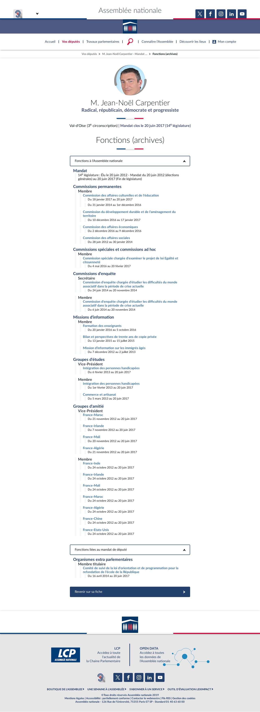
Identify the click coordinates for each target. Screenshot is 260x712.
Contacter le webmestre (146, 698)
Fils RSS (166, 698)
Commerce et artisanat (99, 394)
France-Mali (91, 437)
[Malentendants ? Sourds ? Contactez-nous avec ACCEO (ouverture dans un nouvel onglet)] (100, 678)
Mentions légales (74, 698)
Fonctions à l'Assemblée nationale (130, 161)
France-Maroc (93, 415)
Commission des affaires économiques (110, 227)
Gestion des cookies (183, 698)
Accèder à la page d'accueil (130, 25)
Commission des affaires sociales (106, 238)
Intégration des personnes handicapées (111, 368)
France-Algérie (93, 448)
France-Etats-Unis (96, 530)
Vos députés (89, 54)
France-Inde (91, 463)
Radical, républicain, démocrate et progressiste (130, 110)
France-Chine (92, 519)
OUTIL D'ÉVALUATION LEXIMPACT (189, 689)
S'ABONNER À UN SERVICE (145, 689)
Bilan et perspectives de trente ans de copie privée (120, 337)
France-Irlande (93, 426)
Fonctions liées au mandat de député (130, 549)
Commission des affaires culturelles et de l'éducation (121, 195)
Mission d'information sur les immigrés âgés (114, 348)
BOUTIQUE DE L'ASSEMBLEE (64, 689)
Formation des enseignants (102, 326)
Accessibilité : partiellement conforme (108, 698)
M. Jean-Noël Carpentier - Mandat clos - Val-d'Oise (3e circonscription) (125, 54)
